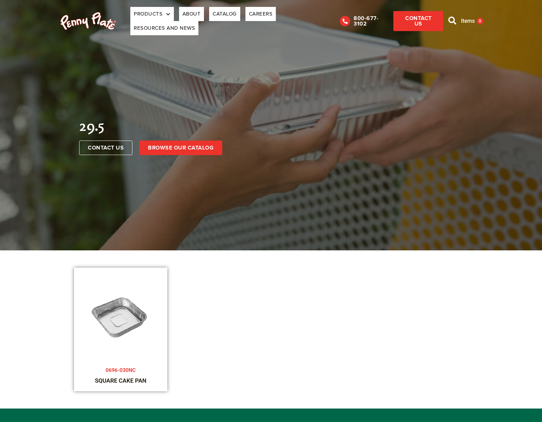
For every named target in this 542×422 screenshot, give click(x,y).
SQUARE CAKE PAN (120, 371)
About (188, 16)
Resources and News (294, 16)
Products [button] (155, 16)
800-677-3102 (364, 16)
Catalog (216, 16)
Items (470, 16)
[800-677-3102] (336, 16)
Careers (246, 16)
